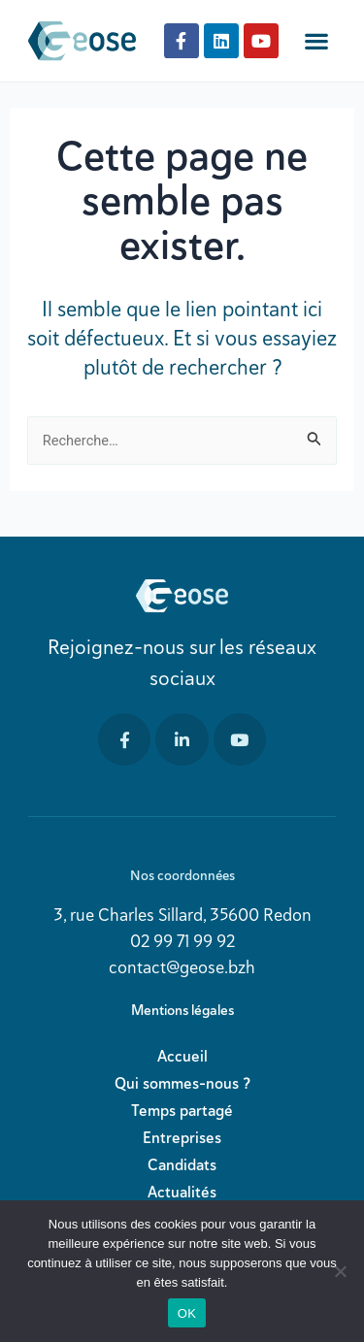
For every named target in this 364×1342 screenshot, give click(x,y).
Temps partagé (182, 1110)
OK (187, 1313)
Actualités (182, 1192)
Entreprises (182, 1138)
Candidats (182, 1165)
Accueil (182, 1056)
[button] (317, 41)
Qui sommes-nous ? (182, 1083)
